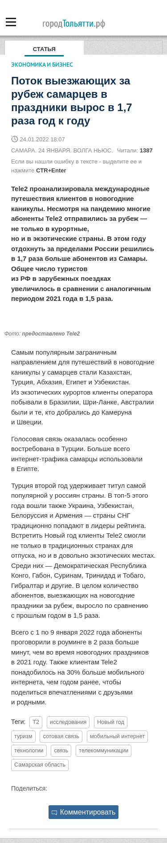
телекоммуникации (103, 750)
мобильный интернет (117, 736)
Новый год (110, 722)
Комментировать (84, 812)
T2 (36, 722)
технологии (29, 750)
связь (61, 750)
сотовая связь (61, 736)
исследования (68, 722)
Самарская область (39, 765)
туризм (23, 736)
